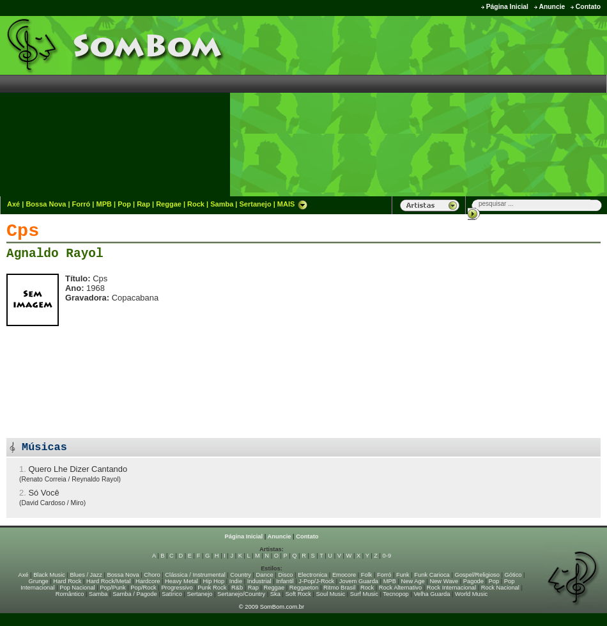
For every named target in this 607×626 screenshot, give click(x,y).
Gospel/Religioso (477, 575)
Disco (285, 575)
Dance (264, 575)
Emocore (344, 575)
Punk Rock (211, 587)
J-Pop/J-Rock (316, 581)
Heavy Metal (181, 581)
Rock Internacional (451, 587)
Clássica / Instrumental (195, 575)
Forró (81, 204)
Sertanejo (255, 204)
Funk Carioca (431, 575)
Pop (124, 204)
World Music (471, 594)
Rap (143, 204)
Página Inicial (507, 6)
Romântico (70, 594)
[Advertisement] (501, 105)
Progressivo (176, 587)
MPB (104, 204)
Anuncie (552, 6)
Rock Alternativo (400, 587)
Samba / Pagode (134, 594)
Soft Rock (298, 594)
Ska (275, 594)
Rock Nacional (500, 587)
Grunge (39, 581)
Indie (235, 581)
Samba (221, 204)
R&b (237, 587)
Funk (403, 575)
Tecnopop (395, 594)
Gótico (513, 575)
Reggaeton (304, 587)
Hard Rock (67, 581)
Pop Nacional (77, 587)
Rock (195, 204)
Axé (13, 204)
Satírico (172, 594)
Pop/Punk (112, 587)
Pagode (473, 581)
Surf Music (364, 594)
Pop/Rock (143, 587)
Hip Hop (214, 581)
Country (240, 575)
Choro (152, 575)
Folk (367, 575)
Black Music (49, 575)
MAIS (292, 204)
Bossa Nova (46, 204)
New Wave (443, 581)
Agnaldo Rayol (55, 254)
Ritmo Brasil (339, 587)
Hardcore (147, 581)
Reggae (168, 204)
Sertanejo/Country (241, 594)
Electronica (312, 575)
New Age (412, 581)
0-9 (387, 555)
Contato (588, 6)
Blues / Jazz (86, 575)
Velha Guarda (431, 594)
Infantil (284, 581)
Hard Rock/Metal (108, 581)
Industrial (259, 581)
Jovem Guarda (358, 581)
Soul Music (331, 594)
